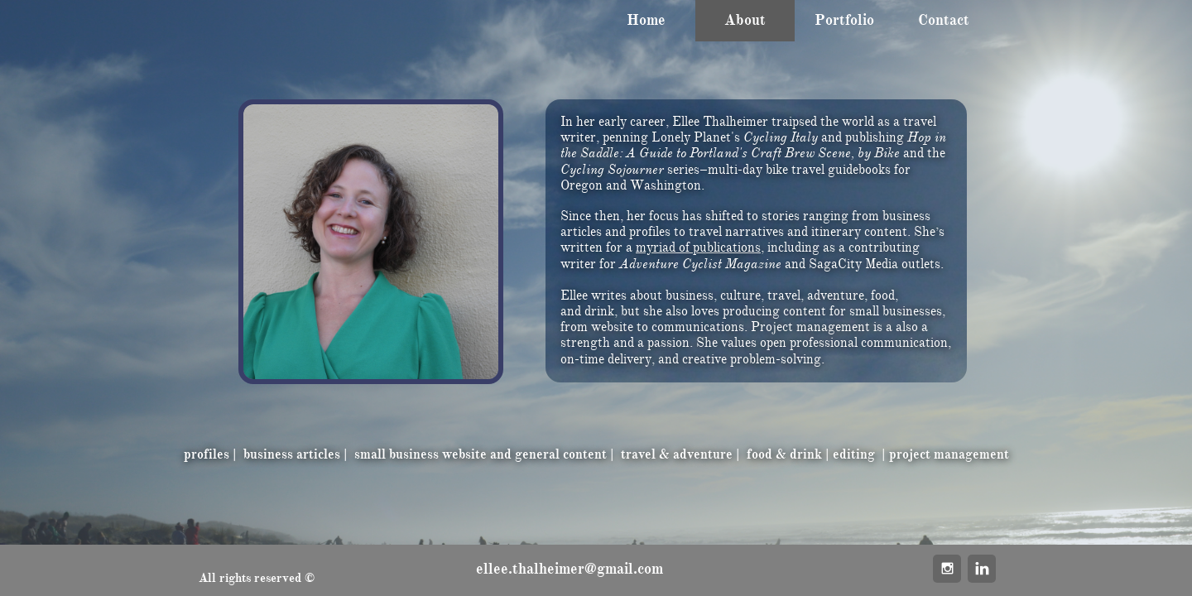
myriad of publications (698, 247)
